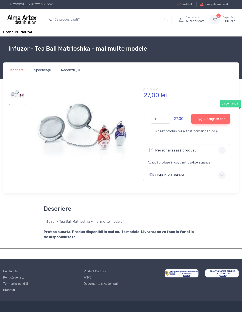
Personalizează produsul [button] (173, 150)
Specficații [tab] (42, 70)
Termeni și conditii (15, 284)
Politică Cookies (95, 271)
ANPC (88, 277)
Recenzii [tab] (70, 70)
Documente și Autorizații (101, 284)
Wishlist (184, 4)
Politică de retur (14, 277)
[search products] (103, 19)
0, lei (229, 19)
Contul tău (10, 271)
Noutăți (27, 32)
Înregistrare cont (214, 4)
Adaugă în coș (211, 119)
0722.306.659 (42, 4)
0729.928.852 (20, 4)
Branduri (10, 32)
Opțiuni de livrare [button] (166, 175)
